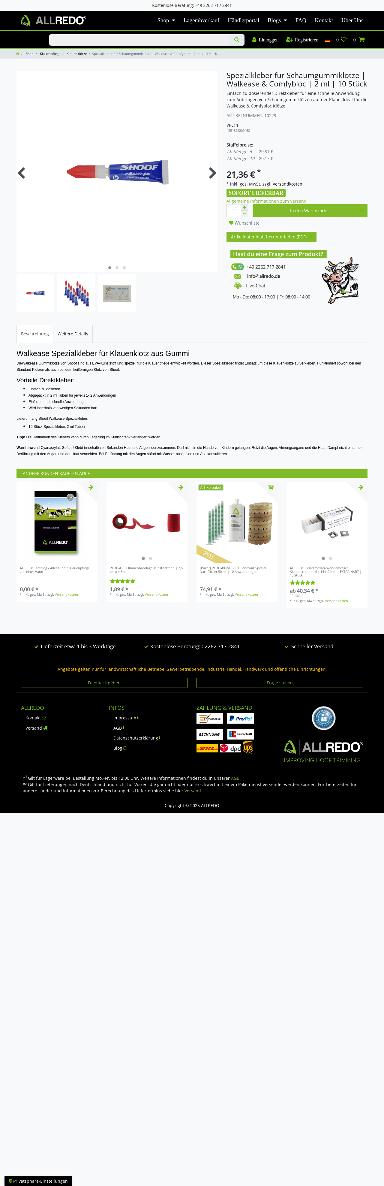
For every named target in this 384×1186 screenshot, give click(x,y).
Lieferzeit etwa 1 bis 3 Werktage (78, 646)
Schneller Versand (312, 646)
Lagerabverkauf (202, 20)
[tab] (34, 334)
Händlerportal (243, 20)
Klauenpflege (49, 53)
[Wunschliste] (341, 40)
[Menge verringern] (244, 214)
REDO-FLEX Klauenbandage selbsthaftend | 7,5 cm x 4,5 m (146, 570)
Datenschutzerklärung (137, 738)
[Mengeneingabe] (233, 210)
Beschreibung (35, 334)
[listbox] (147, 522)
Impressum (126, 718)
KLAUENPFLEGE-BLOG (26, 34)
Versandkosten (287, 184)
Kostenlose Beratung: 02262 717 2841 (195, 646)
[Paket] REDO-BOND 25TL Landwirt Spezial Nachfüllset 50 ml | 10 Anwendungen (233, 570)
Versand (36, 728)
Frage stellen (280, 682)
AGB (118, 728)
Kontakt (324, 20)
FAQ (301, 20)
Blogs (274, 20)
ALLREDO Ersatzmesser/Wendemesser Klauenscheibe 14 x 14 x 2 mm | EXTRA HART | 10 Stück (326, 571)
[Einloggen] (265, 40)
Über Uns (352, 20)
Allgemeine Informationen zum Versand (266, 201)
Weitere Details (73, 334)
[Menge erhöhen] (244, 207)
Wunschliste (244, 223)
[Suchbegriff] (139, 40)
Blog (120, 748)
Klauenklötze (76, 53)
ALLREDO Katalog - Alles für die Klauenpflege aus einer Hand (55, 570)
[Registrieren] (302, 40)
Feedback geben (104, 682)
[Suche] (236, 40)
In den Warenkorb (326, 210)
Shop (163, 20)
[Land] (327, 40)
